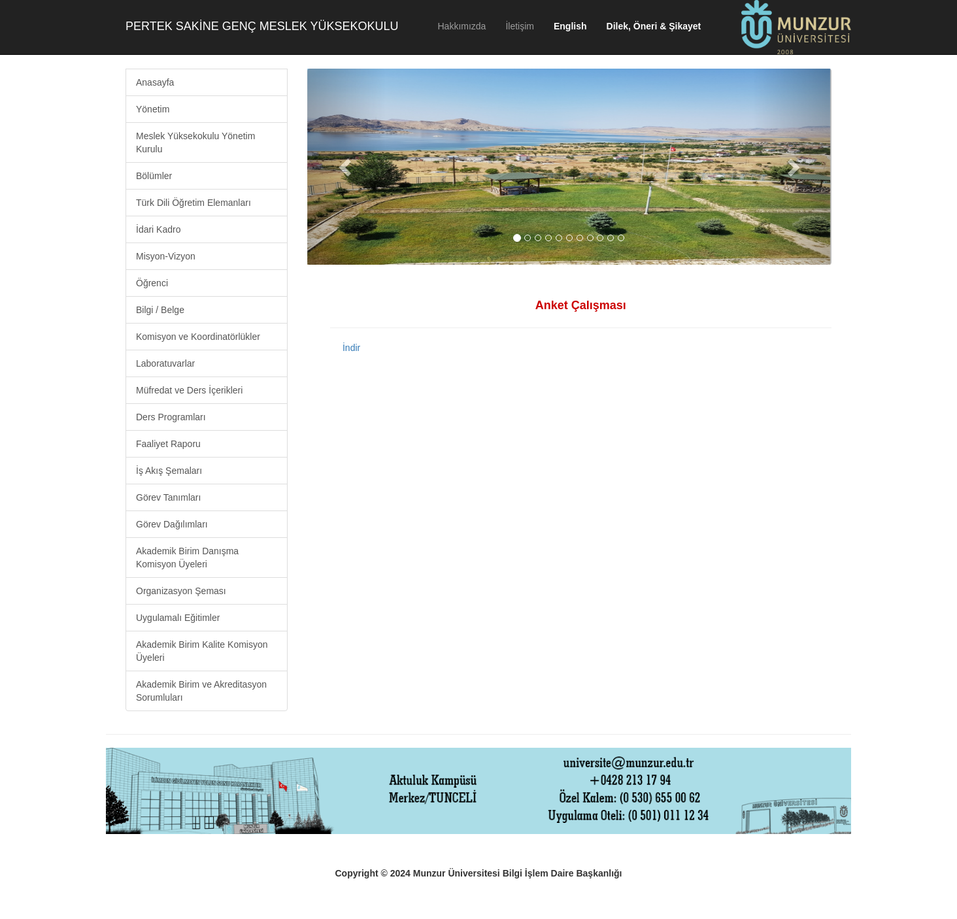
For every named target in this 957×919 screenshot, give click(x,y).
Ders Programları (171, 417)
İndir (351, 348)
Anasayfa (155, 82)
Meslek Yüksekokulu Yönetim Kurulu (195, 142)
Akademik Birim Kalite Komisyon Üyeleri (202, 651)
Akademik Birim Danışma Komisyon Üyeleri (187, 557)
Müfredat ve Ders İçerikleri (189, 390)
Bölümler (154, 176)
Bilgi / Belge (160, 310)
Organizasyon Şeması (181, 591)
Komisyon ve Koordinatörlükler (198, 336)
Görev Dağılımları (172, 524)
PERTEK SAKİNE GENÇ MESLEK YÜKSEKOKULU (262, 26)
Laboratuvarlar (165, 363)
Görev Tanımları (168, 497)
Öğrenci (152, 283)
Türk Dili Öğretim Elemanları (193, 202)
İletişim (519, 26)
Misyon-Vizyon (165, 256)
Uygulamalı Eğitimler (178, 617)
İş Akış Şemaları (169, 470)
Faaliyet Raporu (168, 444)
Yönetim (152, 109)
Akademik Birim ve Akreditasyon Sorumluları (201, 691)
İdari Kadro (158, 229)
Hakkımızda (461, 26)
